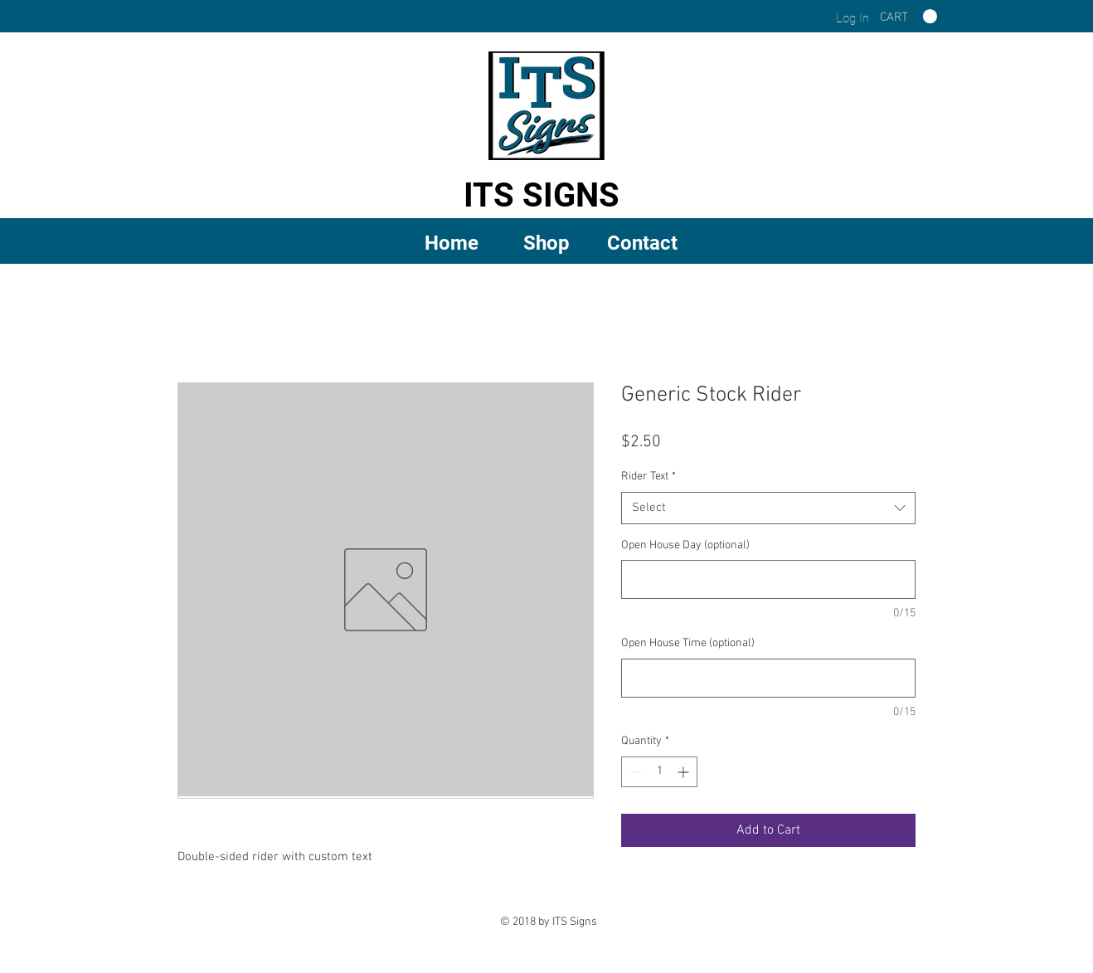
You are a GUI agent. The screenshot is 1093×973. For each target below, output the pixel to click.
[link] (908, 16)
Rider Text (648, 476)
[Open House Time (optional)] (768, 678)
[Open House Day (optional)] (768, 579)
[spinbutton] (659, 771)
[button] (547, 242)
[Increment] (684, 771)
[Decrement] (634, 771)
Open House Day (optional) (685, 545)
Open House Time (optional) (688, 643)
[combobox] (768, 508)
